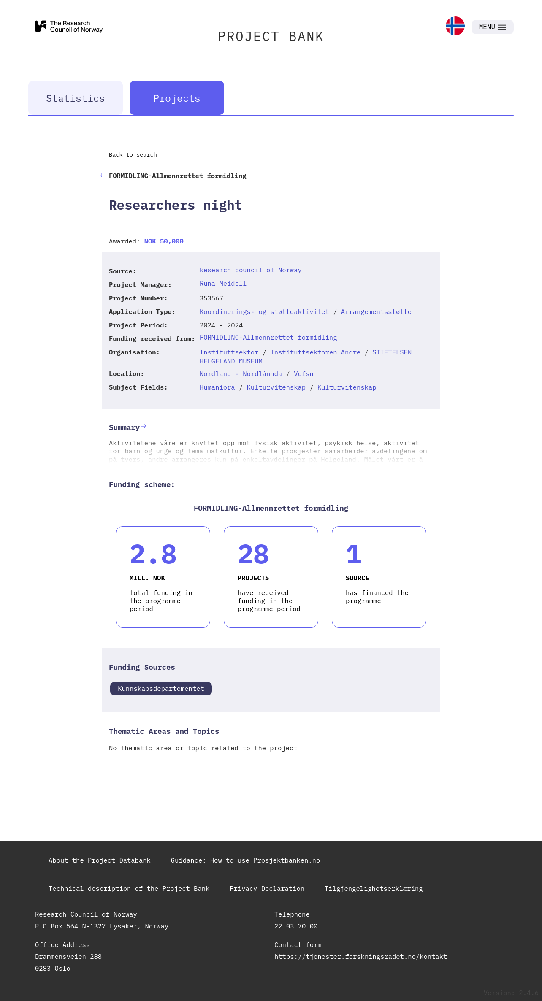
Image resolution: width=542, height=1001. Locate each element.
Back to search (133, 154)
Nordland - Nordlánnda (241, 373)
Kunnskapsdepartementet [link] (161, 688)
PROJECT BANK (271, 36)
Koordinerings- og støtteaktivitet (264, 311)
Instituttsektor (229, 352)
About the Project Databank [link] (100, 860)
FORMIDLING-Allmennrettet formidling (268, 337)
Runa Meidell (223, 283)
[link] (455, 26)
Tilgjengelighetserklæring (374, 888)
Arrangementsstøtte (376, 311)
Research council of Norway (251, 269)
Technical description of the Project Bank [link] (129, 888)
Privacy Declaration (267, 888)
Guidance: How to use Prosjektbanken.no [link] (245, 860)
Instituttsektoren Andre (315, 352)
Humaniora (217, 387)
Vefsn (304, 373)
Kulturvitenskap (276, 387)
